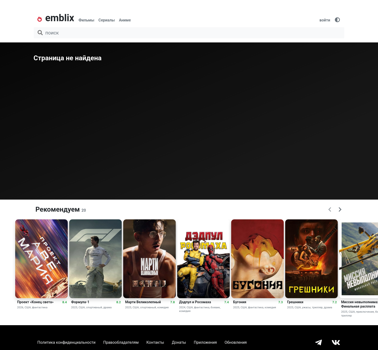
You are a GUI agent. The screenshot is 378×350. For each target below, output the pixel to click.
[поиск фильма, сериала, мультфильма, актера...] (189, 33)
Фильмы (86, 20)
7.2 (334, 302)
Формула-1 (80, 302)
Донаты (179, 342)
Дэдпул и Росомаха (195, 302)
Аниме (125, 20)
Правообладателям (121, 342)
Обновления (235, 342)
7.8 (172, 302)
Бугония (239, 302)
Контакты (155, 342)
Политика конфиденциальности (66, 342)
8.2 (118, 302)
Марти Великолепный (143, 302)
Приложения (205, 342)
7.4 (226, 302)
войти (324, 20)
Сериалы (106, 20)
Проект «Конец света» (35, 302)
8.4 (64, 302)
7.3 (280, 302)
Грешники (295, 302)
